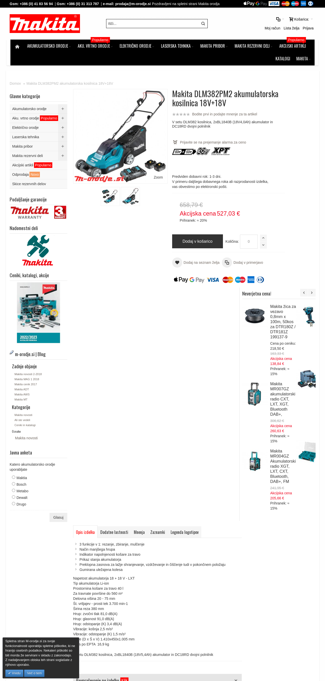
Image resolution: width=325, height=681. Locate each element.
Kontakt (103, 592)
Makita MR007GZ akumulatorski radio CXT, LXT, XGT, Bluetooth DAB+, (301, 201)
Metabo (23, 501)
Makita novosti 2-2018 (29, 383)
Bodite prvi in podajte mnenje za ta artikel (208, 124)
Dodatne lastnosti (115, 307)
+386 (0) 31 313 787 (84, 4)
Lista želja (249, 24)
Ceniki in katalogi (25, 434)
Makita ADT (22, 398)
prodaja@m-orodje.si (134, 4)
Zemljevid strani (24, 549)
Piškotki (103, 582)
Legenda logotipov (185, 307)
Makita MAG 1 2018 (27, 388)
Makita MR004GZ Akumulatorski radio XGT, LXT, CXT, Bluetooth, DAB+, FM (301, 268)
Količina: (215, 251)
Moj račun (230, 24)
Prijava (266, 24)
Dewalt (22, 507)
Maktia (22, 487)
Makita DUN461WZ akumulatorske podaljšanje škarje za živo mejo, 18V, (289, 389)
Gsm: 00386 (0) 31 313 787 (261, 612)
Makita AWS (22, 404)
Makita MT (21, 409)
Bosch (22, 494)
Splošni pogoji (108, 576)
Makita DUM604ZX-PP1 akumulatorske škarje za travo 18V (287, 352)
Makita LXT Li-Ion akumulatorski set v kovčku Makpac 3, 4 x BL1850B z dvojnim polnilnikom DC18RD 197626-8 (289, 461)
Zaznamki (158, 307)
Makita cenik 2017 (26, 393)
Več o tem (34, 673)
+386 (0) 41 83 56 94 (36, 4)
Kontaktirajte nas (177, 549)
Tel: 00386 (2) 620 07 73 (259, 607)
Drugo (22, 514)
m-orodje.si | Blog (54, 549)
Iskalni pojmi (81, 549)
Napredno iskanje (108, 549)
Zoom (141, 161)
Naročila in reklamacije (143, 549)
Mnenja (140, 307)
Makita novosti (24, 424)
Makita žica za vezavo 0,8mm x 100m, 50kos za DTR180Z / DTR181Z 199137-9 (302, 124)
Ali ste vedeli (23, 429)
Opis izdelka (86, 307)
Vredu (16, 673)
